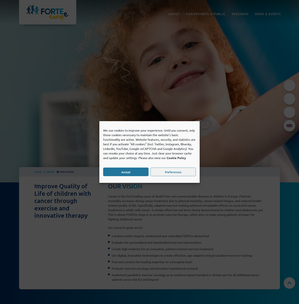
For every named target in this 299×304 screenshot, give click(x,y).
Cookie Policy (176, 158)
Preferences (173, 172)
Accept (125, 172)
